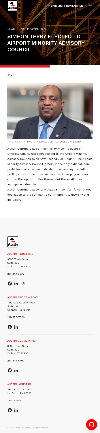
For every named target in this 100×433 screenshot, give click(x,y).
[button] (89, 6)
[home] (12, 6)
